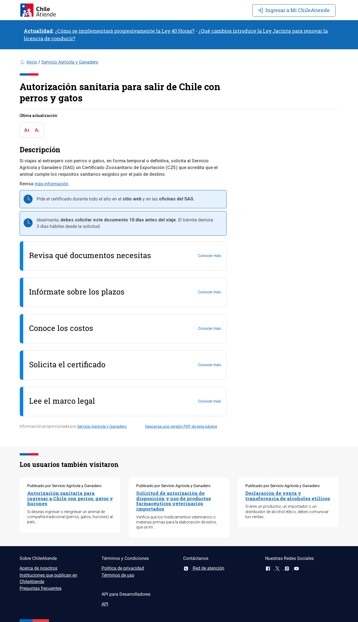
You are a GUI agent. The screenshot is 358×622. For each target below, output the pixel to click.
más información (51, 183)
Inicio (32, 62)
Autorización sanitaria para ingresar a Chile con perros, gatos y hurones (70, 498)
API (105, 604)
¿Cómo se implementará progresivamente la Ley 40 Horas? (124, 30)
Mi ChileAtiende (294, 10)
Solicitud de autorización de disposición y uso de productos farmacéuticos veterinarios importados (173, 501)
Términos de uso (118, 575)
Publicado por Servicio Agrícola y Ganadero (64, 485)
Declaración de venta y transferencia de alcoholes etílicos (287, 496)
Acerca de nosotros (38, 568)
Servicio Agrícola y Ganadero (69, 62)
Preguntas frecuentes (41, 588)
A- (37, 129)
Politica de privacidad (123, 568)
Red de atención (203, 568)
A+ (27, 129)
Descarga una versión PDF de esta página (181, 426)
